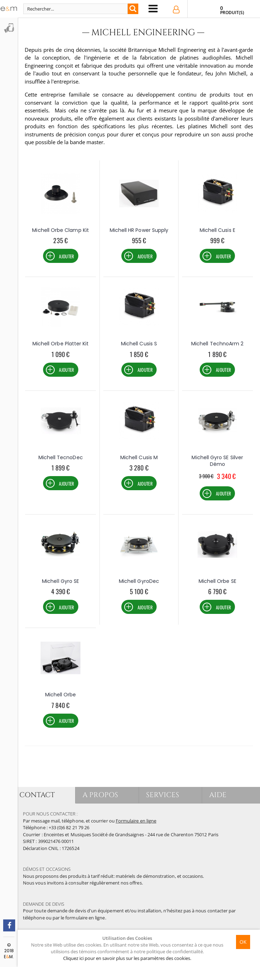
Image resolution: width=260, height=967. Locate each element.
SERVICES (163, 795)
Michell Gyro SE (60, 581)
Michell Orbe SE (217, 581)
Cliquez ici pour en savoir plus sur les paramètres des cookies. (127, 958)
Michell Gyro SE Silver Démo (217, 461)
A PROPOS (100, 795)
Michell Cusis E (217, 230)
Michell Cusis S (139, 343)
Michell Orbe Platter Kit (60, 343)
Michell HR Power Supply (139, 230)
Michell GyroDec (139, 581)
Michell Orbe (60, 694)
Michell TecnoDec (60, 457)
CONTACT (37, 795)
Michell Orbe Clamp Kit (60, 230)
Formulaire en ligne (136, 821)
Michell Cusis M (139, 457)
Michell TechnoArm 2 (217, 343)
